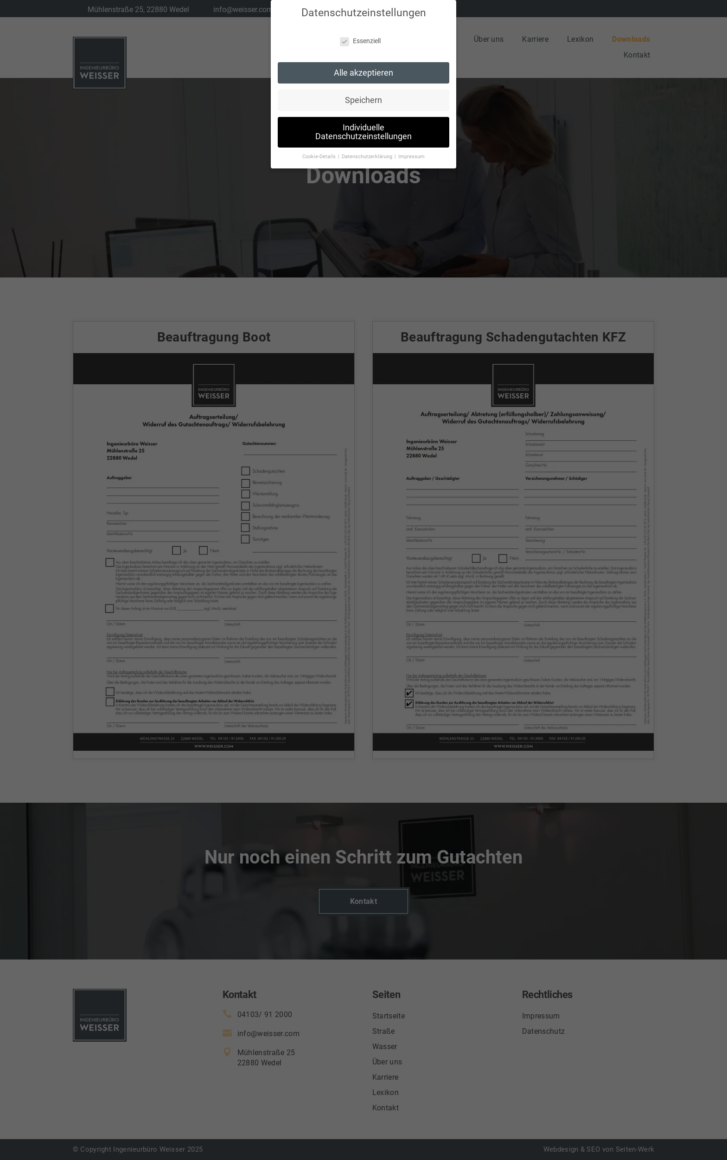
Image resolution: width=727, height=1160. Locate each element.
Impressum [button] (411, 150)
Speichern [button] (363, 93)
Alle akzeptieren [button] (363, 66)
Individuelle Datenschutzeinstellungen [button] (363, 125)
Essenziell (360, 34)
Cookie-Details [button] (319, 150)
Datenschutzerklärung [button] (368, 150)
